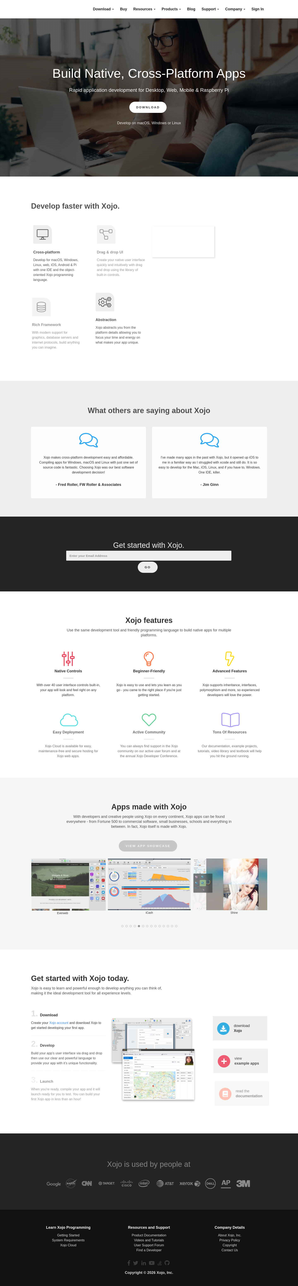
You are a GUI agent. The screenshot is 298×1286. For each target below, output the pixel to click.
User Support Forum (149, 1245)
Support (210, 9)
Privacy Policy (229, 1240)
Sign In (257, 9)
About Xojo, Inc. (229, 1235)
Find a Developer (149, 1250)
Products (171, 9)
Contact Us (229, 1250)
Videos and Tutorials (149, 1240)
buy (123, 9)
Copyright (230, 1245)
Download (103, 9)
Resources (144, 9)
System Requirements (68, 1240)
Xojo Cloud (68, 1245)
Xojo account (58, 1026)
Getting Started (68, 1235)
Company (235, 9)
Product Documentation (149, 1235)
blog (191, 9)
